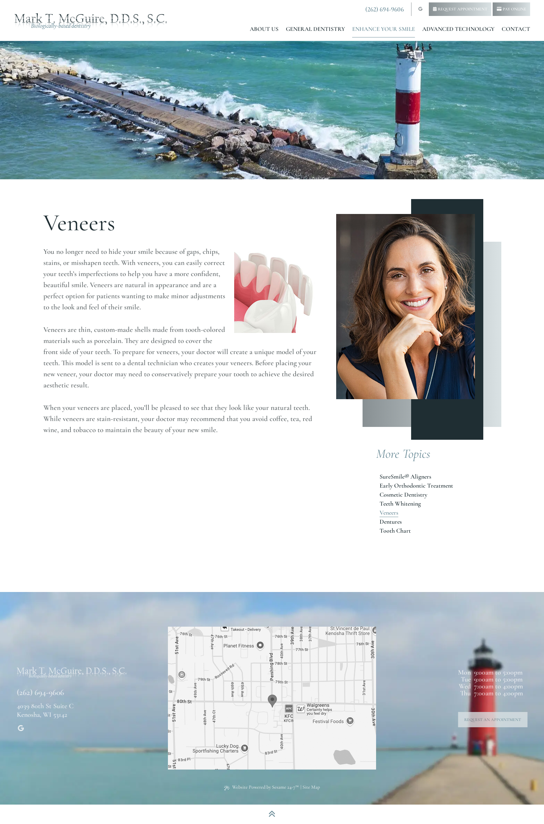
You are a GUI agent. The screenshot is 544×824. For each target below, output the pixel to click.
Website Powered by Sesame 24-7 (261, 787)
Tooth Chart (395, 530)
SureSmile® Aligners (405, 476)
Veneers (389, 512)
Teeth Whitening (400, 503)
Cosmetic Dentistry (403, 494)
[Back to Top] (272, 814)
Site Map (311, 787)
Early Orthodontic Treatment (416, 485)
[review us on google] (420, 9)
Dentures (391, 521)
